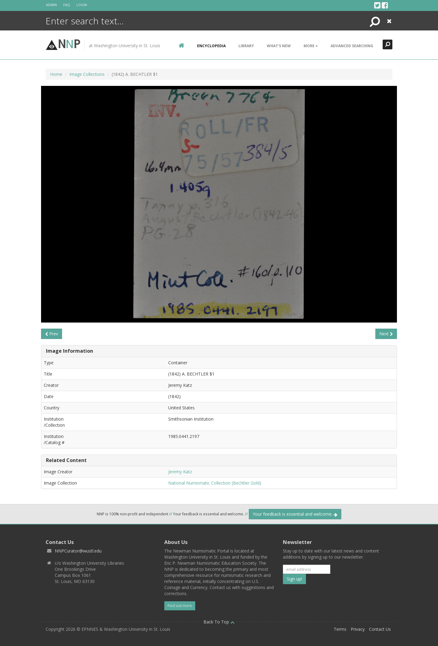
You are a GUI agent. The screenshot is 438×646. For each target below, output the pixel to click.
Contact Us (380, 629)
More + (311, 45)
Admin (51, 4)
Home (56, 74)
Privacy (358, 629)
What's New (279, 45)
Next (386, 334)
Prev (51, 334)
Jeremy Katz (180, 472)
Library (246, 45)
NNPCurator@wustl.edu (78, 551)
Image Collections (87, 74)
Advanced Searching (352, 45)
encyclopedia (211, 45)
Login (81, 4)
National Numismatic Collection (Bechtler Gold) (214, 483)
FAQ (66, 4)
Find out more (180, 605)
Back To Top (219, 622)
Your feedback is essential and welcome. (295, 514)
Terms (340, 629)
